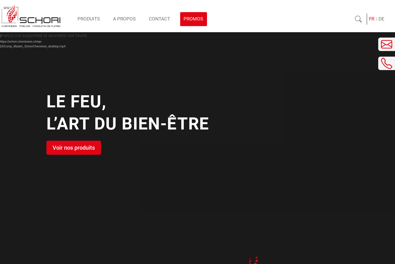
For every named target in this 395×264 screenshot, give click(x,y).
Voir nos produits (74, 147)
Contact (159, 19)
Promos (193, 19)
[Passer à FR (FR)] (371, 19)
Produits (88, 19)
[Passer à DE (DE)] (381, 19)
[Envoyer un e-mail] (386, 44)
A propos (124, 19)
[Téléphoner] (386, 63)
